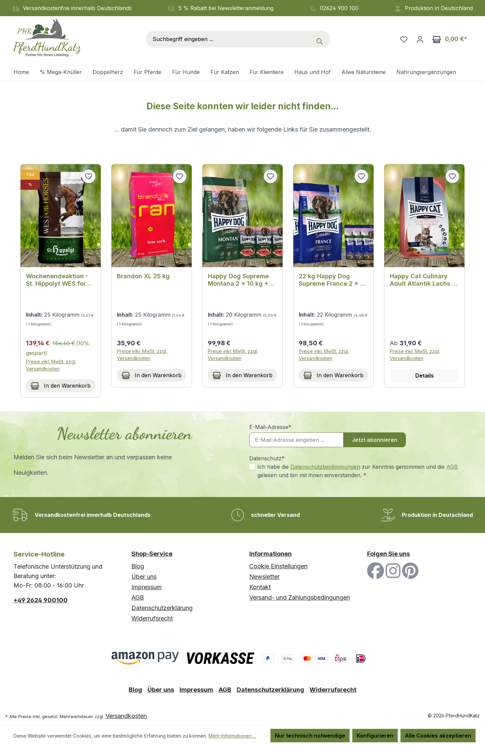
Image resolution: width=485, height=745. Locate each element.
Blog (137, 566)
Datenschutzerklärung (162, 607)
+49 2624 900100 (40, 600)
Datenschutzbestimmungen (325, 466)
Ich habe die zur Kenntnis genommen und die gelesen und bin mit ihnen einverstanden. (357, 470)
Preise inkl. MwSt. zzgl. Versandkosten (51, 365)
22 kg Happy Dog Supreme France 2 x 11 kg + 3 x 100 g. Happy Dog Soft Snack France (333, 280)
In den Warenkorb (60, 384)
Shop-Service (151, 553)
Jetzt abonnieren (374, 439)
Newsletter (264, 576)
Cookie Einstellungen (278, 566)
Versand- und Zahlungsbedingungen (299, 597)
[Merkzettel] (404, 39)
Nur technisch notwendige (310, 735)
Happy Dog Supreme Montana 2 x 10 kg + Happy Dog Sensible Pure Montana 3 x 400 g (241, 280)
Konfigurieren (375, 735)
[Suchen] (321, 39)
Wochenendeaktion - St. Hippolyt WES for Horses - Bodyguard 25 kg (60, 280)
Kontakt (260, 587)
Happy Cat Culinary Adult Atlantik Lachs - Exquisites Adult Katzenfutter (422, 280)
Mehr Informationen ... (232, 736)
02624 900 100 (339, 8)
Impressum (146, 587)
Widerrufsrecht (152, 618)
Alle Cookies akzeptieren (438, 735)
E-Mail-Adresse (270, 427)
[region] (242, 281)
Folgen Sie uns (388, 553)
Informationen (270, 553)
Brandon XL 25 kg (143, 276)
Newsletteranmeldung (245, 8)
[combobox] (229, 39)
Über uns (144, 576)
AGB (452, 466)
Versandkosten (126, 715)
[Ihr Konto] (420, 39)
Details (424, 375)
